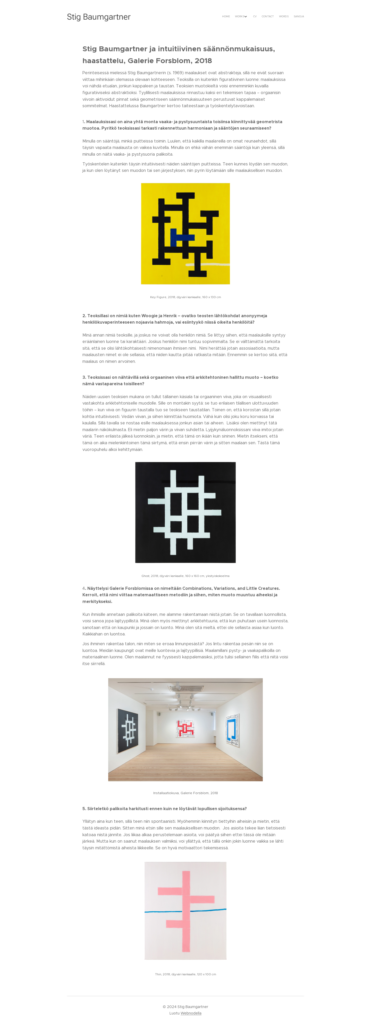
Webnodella (191, 1013)
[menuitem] (275, 16)
